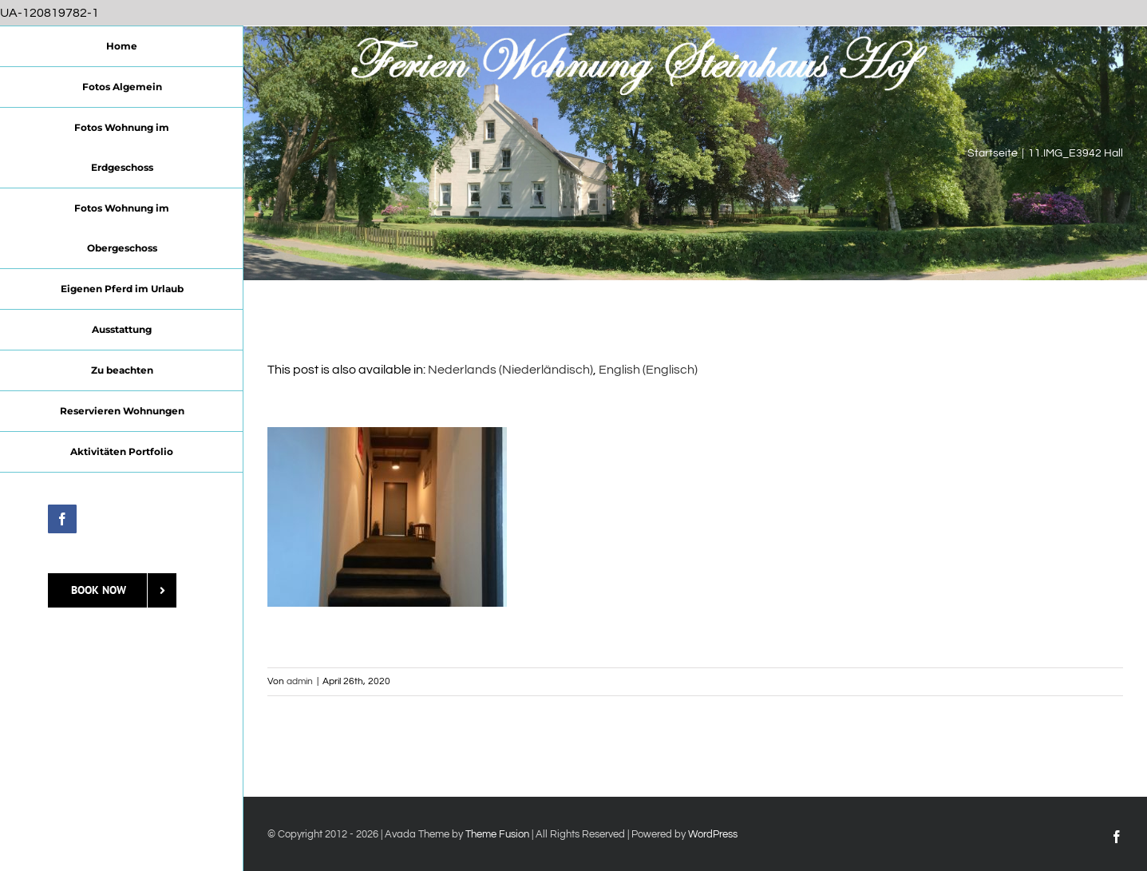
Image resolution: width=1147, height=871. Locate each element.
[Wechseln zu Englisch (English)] (648, 369)
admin (300, 681)
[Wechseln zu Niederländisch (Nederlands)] (510, 369)
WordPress (713, 834)
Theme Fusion (497, 834)
